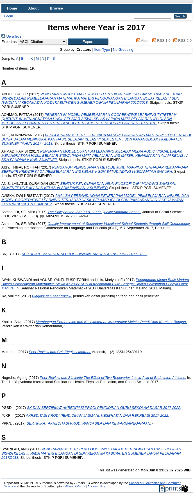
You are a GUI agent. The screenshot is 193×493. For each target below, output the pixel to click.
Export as (9, 42)
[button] (88, 41)
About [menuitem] (33, 8)
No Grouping (123, 49)
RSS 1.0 (160, 40)
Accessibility (96, 486)
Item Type (102, 49)
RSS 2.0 (181, 40)
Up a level (11, 36)
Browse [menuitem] (56, 8)
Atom (142, 40)
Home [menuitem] (12, 8)
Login (8, 16)
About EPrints (75, 486)
